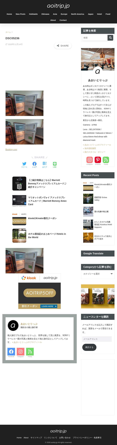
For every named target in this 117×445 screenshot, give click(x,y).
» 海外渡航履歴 (89, 148)
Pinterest (97, 164)
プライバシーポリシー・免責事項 (87, 438)
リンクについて (50, 438)
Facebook (11, 355)
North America (77, 14)
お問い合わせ (65, 438)
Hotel (99, 14)
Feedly (30, 355)
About (53, 20)
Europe (64, 14)
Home (9, 14)
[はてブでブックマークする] (44, 163)
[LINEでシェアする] (55, 163)
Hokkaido (33, 14)
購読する (89, 347)
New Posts (20, 14)
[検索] (110, 38)
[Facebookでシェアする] (34, 163)
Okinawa (45, 14)
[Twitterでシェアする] (24, 163)
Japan (90, 14)
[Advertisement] (40, 69)
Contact (63, 20)
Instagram (20, 355)
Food (108, 14)
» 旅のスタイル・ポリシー (94, 152)
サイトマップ (36, 438)
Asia (55, 14)
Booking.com (12, 148)
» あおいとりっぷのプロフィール (27, 341)
